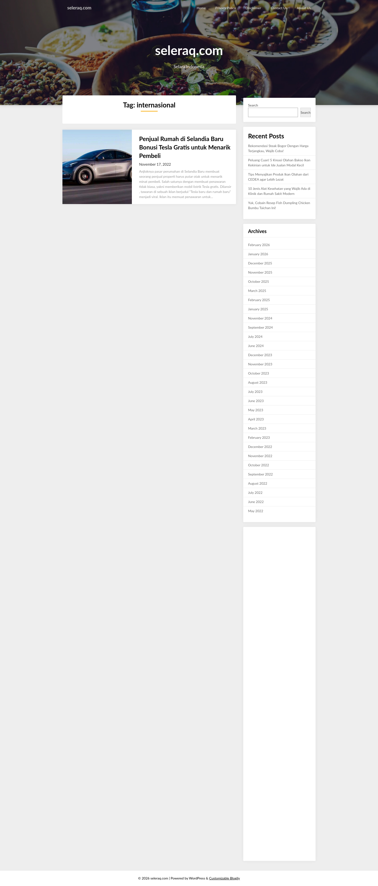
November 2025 (260, 272)
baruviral (303, 844)
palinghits (278, 641)
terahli (282, 570)
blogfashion (256, 844)
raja (273, 737)
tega (288, 838)
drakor (276, 762)
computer (255, 752)
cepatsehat (256, 778)
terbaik (270, 702)
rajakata (277, 697)
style (251, 610)
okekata (254, 697)
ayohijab (280, 793)
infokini (253, 549)
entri (300, 808)
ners (295, 783)
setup (291, 813)
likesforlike (288, 620)
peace (270, 798)
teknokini (255, 813)
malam (297, 691)
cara (307, 803)
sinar (286, 580)
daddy (269, 778)
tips (297, 585)
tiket (267, 788)
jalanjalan (302, 849)
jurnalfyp (294, 823)
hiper (299, 798)
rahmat (298, 742)
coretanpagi (256, 656)
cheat (280, 844)
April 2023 (256, 419)
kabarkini (302, 544)
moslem (286, 788)
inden (301, 773)
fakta (287, 631)
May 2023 (255, 410)
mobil (277, 549)
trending (269, 590)
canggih (253, 686)
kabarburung (277, 833)
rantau (303, 768)
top (288, 783)
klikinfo (253, 570)
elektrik (267, 793)
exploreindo (277, 595)
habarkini (270, 651)
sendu (292, 833)
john (251, 768)
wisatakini (255, 539)
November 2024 (260, 318)
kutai (279, 798)
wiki (282, 757)
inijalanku (292, 828)
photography (294, 600)
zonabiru (302, 778)
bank (306, 737)
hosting (253, 833)
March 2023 (257, 428)
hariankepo (256, 681)
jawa (293, 732)
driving (289, 798)
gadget (253, 565)
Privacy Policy (226, 8)
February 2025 (259, 300)
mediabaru (279, 768)
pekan (286, 560)
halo (281, 676)
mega (260, 823)
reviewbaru (298, 575)
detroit (267, 813)
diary (263, 833)
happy (252, 615)
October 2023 (258, 373)
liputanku (286, 636)
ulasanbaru (290, 656)
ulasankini (255, 534)
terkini (297, 702)
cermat (297, 560)
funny (275, 620)
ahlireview (300, 555)
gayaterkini (300, 838)
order (261, 717)
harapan (291, 676)
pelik (273, 722)
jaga (261, 808)
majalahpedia (284, 686)
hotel (252, 762)
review (253, 555)
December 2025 (260, 263)
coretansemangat (286, 661)
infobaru (266, 549)
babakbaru (295, 818)
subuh (267, 560)
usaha (279, 717)
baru (251, 757)
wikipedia (297, 762)
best (276, 752)
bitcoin (299, 727)
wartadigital (287, 534)
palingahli (255, 560)
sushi (252, 823)
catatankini (290, 646)
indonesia (282, 605)
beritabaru (281, 681)
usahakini (270, 534)
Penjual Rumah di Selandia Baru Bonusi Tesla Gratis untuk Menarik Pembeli (184, 147)
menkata (276, 773)
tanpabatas (256, 702)
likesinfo (254, 605)
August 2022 (257, 483)
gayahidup (297, 626)
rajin (287, 697)
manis (273, 803)
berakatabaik (295, 666)
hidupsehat (256, 636)
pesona (261, 757)
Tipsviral (261, 646)
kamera (264, 818)
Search (253, 105)
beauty (298, 610)
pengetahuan (277, 585)
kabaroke (272, 636)
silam (252, 590)
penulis (280, 808)
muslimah (255, 838)
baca (266, 641)
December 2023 (260, 355)
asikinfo (278, 539)
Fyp (278, 590)
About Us (304, 8)
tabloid (292, 768)
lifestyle (283, 626)
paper (266, 768)
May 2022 (255, 511)
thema (252, 798)
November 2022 (260, 456)
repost (301, 620)
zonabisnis (268, 732)
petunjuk (276, 580)
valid (285, 762)
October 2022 (258, 465)
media (267, 752)
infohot (253, 580)
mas (258, 737)
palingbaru (255, 575)
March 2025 (257, 291)
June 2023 (256, 401)
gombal (260, 742)
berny (283, 747)
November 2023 (260, 364)
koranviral (273, 656)
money (291, 712)
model (294, 605)
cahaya (253, 818)
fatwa (263, 565)
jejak (271, 565)
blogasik (302, 813)
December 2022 (260, 447)
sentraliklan (256, 849)
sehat (268, 539)
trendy (299, 793)
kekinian (288, 590)
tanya (252, 717)
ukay (282, 803)
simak (304, 697)
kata (275, 747)
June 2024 (256, 346)
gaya (281, 783)
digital (264, 580)
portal (281, 737)
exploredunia (257, 595)
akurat (273, 666)
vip (287, 732)
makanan (254, 544)
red (274, 823)
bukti (266, 544)
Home (201, 8)
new (251, 737)
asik (251, 646)
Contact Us (279, 8)
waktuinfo (255, 712)
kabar (280, 565)
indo (283, 752)
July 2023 (255, 392)
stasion (267, 828)
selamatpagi (269, 691)
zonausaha (284, 742)
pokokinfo (289, 549)
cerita (277, 560)
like (300, 595)
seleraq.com (80, 8)
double (267, 727)
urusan (293, 752)
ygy (288, 737)
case (268, 747)
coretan (289, 615)
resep (252, 783)
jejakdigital (256, 661)
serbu (295, 697)
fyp (250, 722)
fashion (269, 575)
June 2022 (256, 502)
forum (302, 752)
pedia (289, 717)
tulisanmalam (286, 707)
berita (291, 778)
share (290, 641)
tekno (270, 717)
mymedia (290, 773)
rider (290, 803)
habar (304, 722)
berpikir (253, 691)
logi (280, 722)
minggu (296, 580)
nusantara (255, 641)
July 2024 (255, 336)
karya (269, 681)
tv (282, 838)
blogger (272, 757)
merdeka (282, 575)
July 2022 (255, 492)
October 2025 (258, 281)
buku (260, 747)
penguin (254, 732)
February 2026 (259, 245)
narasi (272, 570)
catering (290, 844)
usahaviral (269, 626)
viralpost (267, 605)
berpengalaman (270, 555)
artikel (269, 808)
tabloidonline (257, 585)
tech (305, 717)
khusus (272, 676)
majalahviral (276, 600)
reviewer (270, 712)
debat (290, 849)
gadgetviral (299, 631)
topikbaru (268, 707)
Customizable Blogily (224, 878)
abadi (275, 788)
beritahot (285, 610)
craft (296, 722)
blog (251, 742)
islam (281, 712)
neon (252, 747)
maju (263, 570)
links (266, 838)
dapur (301, 712)
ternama (254, 707)
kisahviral (275, 646)
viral (259, 590)
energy (275, 838)
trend (278, 631)
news (266, 737)
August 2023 (257, 382)
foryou (261, 610)
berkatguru (256, 671)
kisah (306, 565)
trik (290, 585)
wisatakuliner (258, 666)
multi (267, 762)
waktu (252, 808)
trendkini (254, 828)
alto (268, 823)
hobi (282, 666)
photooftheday (259, 620)
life (285, 818)
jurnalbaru (255, 651)
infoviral (296, 681)
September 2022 (260, 474)
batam (299, 803)
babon (282, 823)
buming (300, 686)
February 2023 (259, 437)
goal (307, 798)
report (296, 737)
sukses (287, 555)
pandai (278, 727)
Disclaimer (253, 8)
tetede (264, 773)
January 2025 (258, 309)
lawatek (263, 783)
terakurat (287, 544)
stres (280, 732)
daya (289, 757)
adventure (255, 788)
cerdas (290, 671)
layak (264, 686)
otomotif (254, 793)
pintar (302, 549)
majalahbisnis (275, 671)
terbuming (283, 702)
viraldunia (275, 615)
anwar (292, 747)
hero (251, 803)
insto (261, 798)
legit (290, 793)
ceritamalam (257, 676)
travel (302, 732)
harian (275, 544)
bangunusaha (275, 849)
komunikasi (302, 757)
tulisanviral (286, 651)
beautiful (254, 626)
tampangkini (257, 600)
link (271, 686)
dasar (307, 560)
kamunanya (293, 565)
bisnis (292, 570)
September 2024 (260, 327)
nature (263, 615)
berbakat (291, 539)
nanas (270, 844)
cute (303, 605)
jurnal (265, 722)
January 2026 (258, 254)
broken (253, 773)
